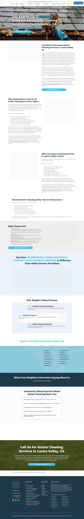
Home (12, 3)
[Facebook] (13, 500)
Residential (22, 3)
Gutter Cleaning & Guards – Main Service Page (37, 472)
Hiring (68, 3)
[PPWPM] (42, 432)
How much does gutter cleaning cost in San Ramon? (38, 411)
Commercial (30, 3)
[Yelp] (16, 500)
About (16, 3)
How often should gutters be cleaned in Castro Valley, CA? (40, 399)
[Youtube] (18, 500)
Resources (38, 3)
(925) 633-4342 (40, 31)
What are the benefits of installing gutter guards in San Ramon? (42, 403)
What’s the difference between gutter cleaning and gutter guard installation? (40, 415)
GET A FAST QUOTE (21, 31)
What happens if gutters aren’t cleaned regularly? (38, 407)
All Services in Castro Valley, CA (22, 472)
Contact (63, 3)
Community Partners (55, 3)
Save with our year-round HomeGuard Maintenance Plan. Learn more (40, 1)
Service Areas (46, 3)
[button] (42, 399)
